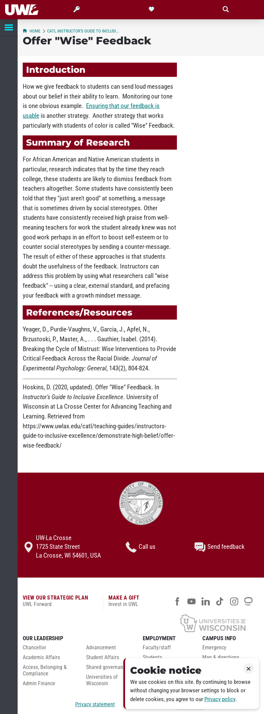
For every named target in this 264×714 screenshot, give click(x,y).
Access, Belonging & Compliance (45, 670)
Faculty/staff (157, 648)
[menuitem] (49, 649)
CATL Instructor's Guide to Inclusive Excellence (83, 31)
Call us (141, 547)
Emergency (214, 648)
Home (31, 31)
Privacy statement (95, 704)
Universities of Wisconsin (102, 680)
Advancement (101, 648)
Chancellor (34, 648)
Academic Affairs (41, 657)
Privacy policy (219, 699)
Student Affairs (102, 657)
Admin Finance (39, 683)
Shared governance (107, 667)
